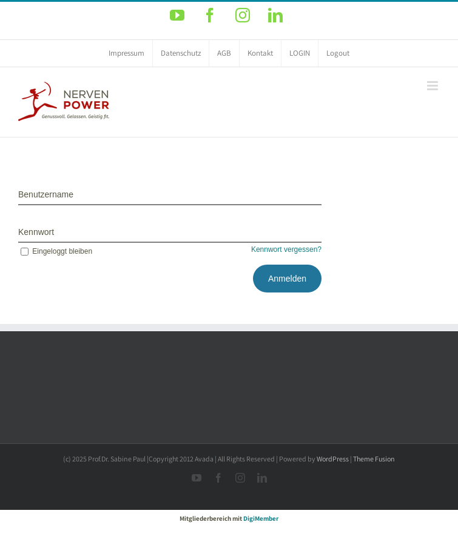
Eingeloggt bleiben (55, 251)
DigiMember (260, 518)
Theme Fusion (374, 458)
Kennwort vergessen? (286, 249)
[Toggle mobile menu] (433, 85)
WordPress (333, 458)
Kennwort (36, 232)
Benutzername (45, 194)
